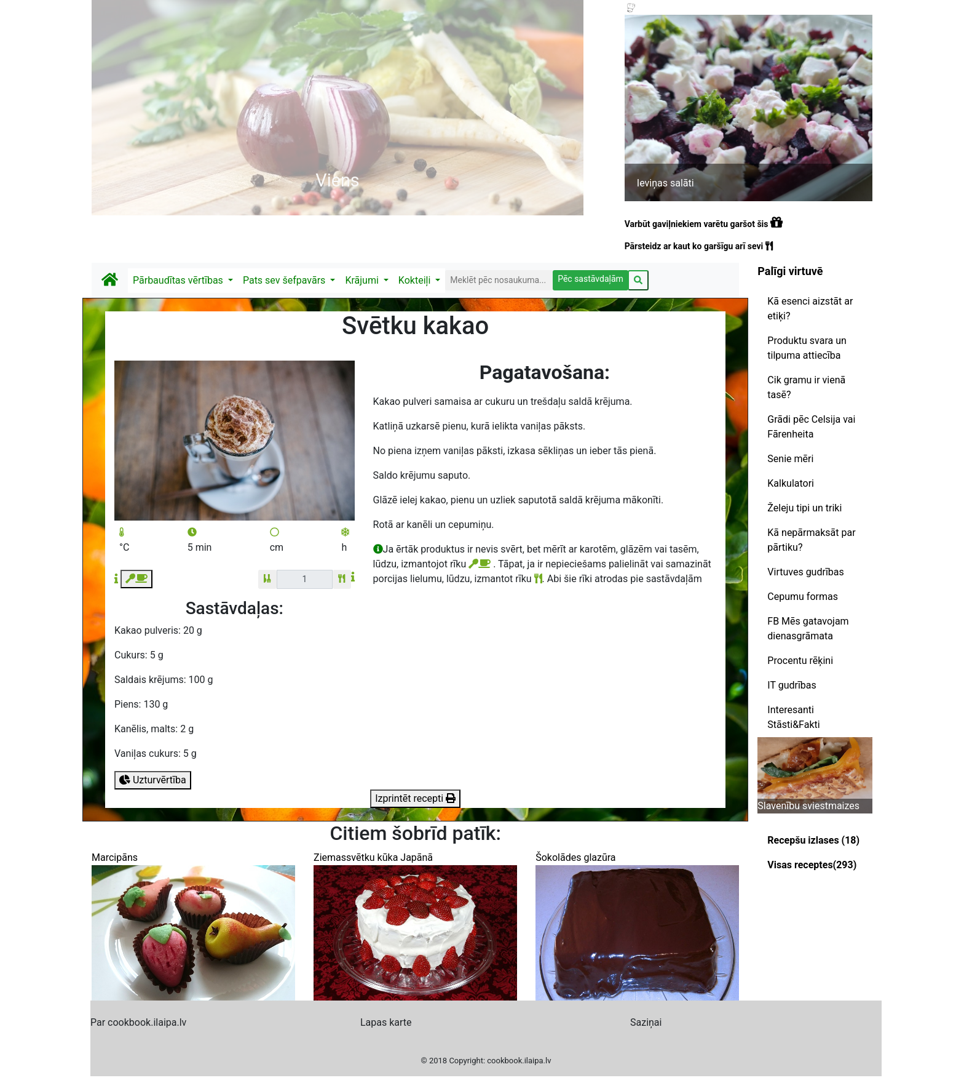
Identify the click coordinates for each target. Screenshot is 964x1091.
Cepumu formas (802, 596)
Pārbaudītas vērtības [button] (179, 280)
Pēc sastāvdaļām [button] (590, 279)
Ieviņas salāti (665, 183)
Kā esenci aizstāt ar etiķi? (810, 308)
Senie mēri (790, 459)
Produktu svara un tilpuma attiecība (807, 348)
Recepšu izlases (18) (813, 840)
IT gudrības (791, 685)
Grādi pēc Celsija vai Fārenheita (811, 427)
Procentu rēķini (800, 660)
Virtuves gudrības (805, 572)
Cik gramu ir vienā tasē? (806, 387)
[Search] (499, 280)
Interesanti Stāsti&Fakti (793, 717)
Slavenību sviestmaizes (808, 806)
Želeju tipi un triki (804, 508)
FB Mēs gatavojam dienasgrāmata (807, 628)
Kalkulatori (790, 483)
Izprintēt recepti (415, 798)
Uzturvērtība (152, 780)
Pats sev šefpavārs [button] (285, 280)
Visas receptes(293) (811, 865)
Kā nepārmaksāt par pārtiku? (811, 540)
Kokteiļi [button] (415, 280)
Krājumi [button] (363, 280)
